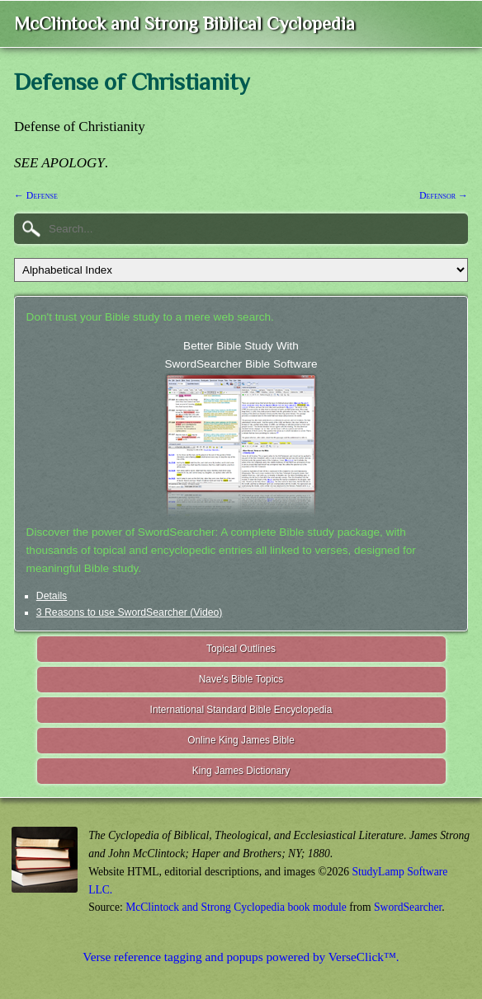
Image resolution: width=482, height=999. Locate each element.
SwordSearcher (408, 907)
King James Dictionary (241, 770)
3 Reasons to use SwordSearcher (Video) (129, 612)
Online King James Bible (241, 740)
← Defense (36, 195)
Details (51, 596)
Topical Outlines (241, 648)
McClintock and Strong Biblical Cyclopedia (184, 23)
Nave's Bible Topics (241, 679)
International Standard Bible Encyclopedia (241, 709)
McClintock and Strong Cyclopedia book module (236, 907)
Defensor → (443, 195)
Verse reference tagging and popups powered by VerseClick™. (241, 957)
